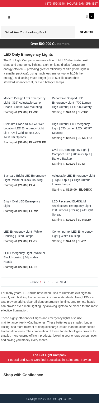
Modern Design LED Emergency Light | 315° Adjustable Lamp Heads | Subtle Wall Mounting (25, 103)
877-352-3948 (55, 3)
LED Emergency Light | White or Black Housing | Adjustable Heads (24, 257)
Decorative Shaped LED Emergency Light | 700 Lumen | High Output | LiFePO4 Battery (72, 103)
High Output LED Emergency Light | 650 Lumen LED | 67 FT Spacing (72, 128)
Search (86, 32)
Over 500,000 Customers (50, 44)
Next (64, 282)
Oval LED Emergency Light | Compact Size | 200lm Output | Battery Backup (72, 154)
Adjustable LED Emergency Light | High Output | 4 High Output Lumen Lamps (73, 180)
